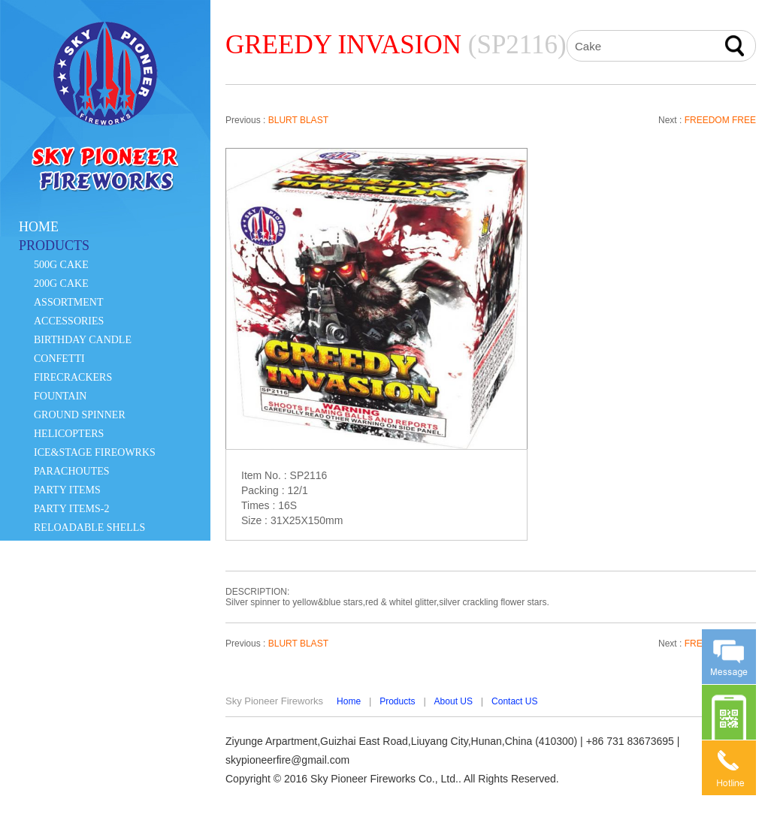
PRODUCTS (54, 245)
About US (453, 701)
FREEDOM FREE (720, 120)
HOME (39, 226)
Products (397, 701)
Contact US (514, 701)
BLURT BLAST (298, 120)
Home (349, 701)
